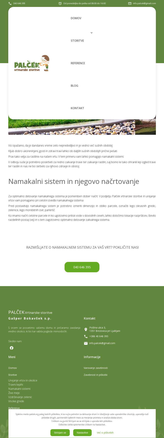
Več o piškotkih (105, 432)
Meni (63, 118)
